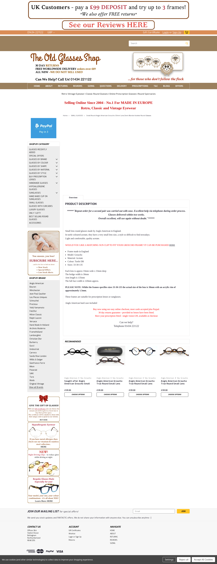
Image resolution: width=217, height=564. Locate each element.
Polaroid (33, 370)
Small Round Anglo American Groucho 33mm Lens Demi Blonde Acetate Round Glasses (118, 116)
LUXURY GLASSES (37, 209)
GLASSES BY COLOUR (38, 162)
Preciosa (33, 304)
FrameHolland (36, 332)
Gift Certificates (75, 530)
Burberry (34, 342)
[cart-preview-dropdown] (186, 32)
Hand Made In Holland (39, 325)
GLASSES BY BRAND (38, 159)
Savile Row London (38, 356)
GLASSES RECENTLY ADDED (38, 151)
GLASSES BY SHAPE (38, 166)
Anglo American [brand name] (70, 378)
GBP (51, 32)
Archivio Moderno (37, 328)
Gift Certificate (151, 32)
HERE (172, 245)
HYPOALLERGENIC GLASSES (37, 188)
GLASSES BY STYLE (37, 173)
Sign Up (177, 32)
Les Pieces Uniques (38, 297)
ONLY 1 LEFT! (35, 213)
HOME (37, 86)
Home (65, 116)
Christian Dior (36, 339)
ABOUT (49, 86)
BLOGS (166, 86)
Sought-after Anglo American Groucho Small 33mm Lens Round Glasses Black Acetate (78, 382)
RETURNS (63, 86)
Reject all (183, 559)
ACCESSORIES (35, 223)
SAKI (31, 373)
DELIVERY (122, 86)
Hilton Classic (36, 314)
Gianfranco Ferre (37, 363)
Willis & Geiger (36, 359)
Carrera (33, 352)
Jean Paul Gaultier (38, 294)
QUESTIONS (106, 86)
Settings (169, 559)
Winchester (35, 290)
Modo (32, 380)
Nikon (32, 366)
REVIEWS (77, 86)
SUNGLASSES (35, 193)
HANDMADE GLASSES (38, 183)
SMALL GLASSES (36, 202)
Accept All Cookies (203, 559)
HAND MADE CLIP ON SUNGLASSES (38, 198)
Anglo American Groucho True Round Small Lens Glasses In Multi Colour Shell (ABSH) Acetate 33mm (142, 382)
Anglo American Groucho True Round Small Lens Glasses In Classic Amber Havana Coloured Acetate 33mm (174, 382)
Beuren (33, 287)
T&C (156, 86)
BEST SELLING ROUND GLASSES (38, 218)
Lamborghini (35, 335)
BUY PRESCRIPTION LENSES (37, 178)
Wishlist (72, 534)
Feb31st (33, 311)
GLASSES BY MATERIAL (39, 169)
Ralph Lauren (35, 318)
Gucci (32, 345)
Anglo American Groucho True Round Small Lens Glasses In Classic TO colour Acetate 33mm (109, 382)
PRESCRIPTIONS (140, 86)
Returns (72, 540)
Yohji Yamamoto (37, 307)
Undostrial (34, 349)
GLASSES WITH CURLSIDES (41, 206)
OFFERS (179, 86)
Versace (33, 321)
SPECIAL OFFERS (36, 156)
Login (165, 32)
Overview (73, 197)
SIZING (91, 86)
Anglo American (37, 283)
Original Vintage (37, 384)
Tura (32, 377)
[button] (108, 10)
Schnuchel (34, 300)
